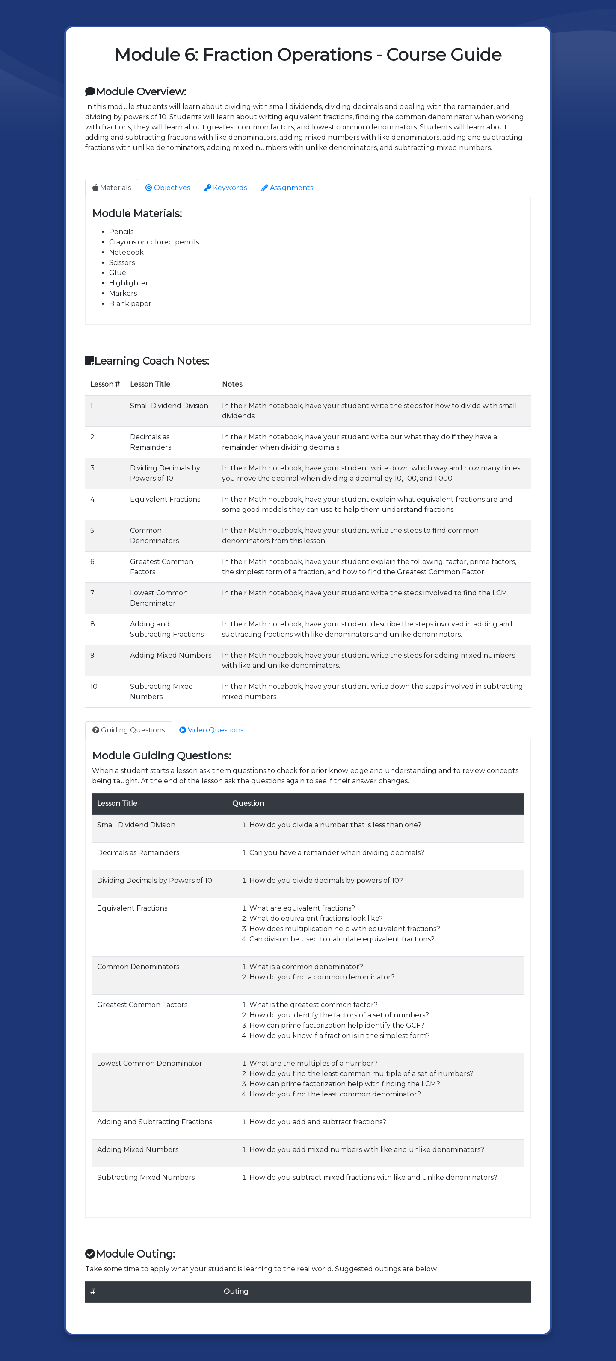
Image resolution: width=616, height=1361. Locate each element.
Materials (111, 188)
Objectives (167, 188)
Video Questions (211, 730)
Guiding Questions (128, 730)
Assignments (287, 188)
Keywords (225, 188)
